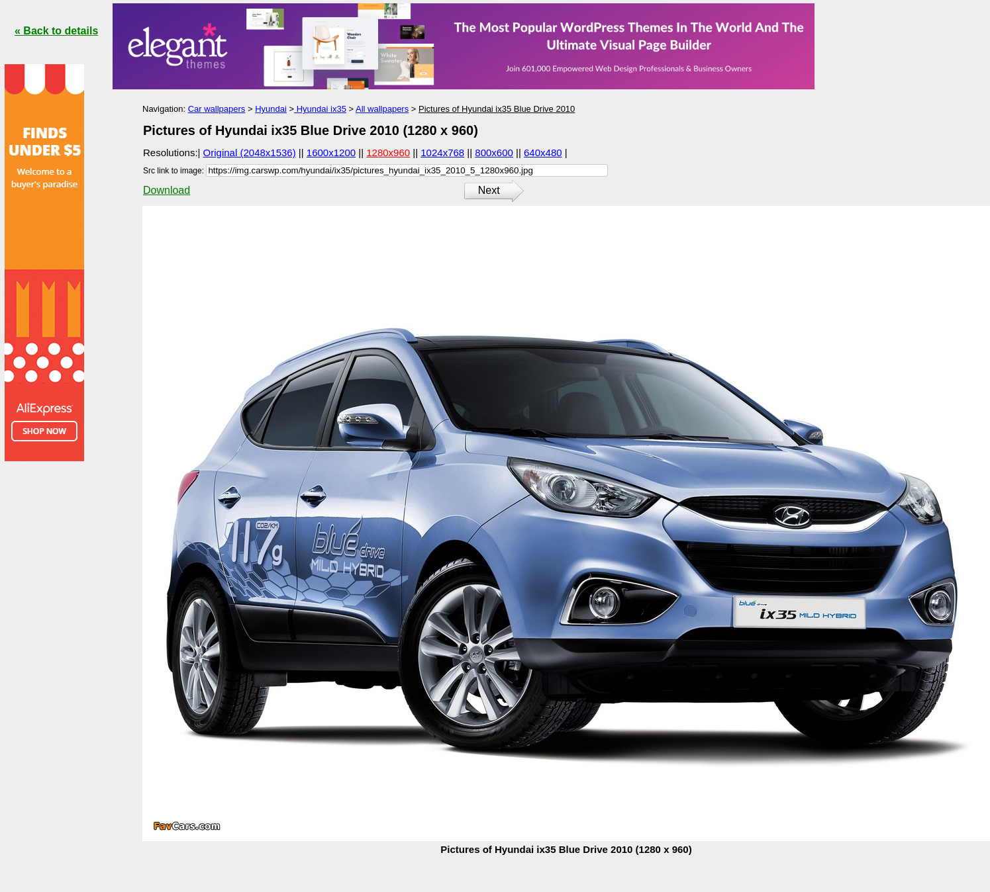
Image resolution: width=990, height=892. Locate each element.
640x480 (543, 152)
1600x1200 (331, 152)
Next (489, 190)
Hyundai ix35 (320, 109)
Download (166, 190)
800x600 (494, 152)
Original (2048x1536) (249, 152)
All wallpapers (382, 109)
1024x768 (442, 152)
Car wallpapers (217, 109)
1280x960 (388, 152)
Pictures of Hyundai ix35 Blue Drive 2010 (497, 109)
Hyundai (271, 109)
